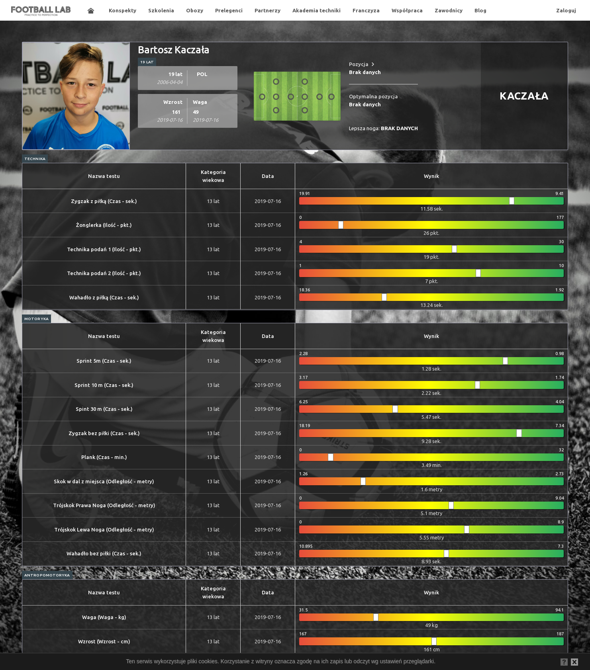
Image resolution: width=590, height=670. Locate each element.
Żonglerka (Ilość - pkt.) (104, 225)
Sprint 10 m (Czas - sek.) (103, 385)
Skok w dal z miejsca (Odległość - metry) (104, 481)
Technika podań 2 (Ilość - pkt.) (104, 273)
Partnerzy (267, 10)
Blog (480, 10)
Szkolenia (161, 10)
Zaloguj (566, 10)
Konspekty (122, 10)
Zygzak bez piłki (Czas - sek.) (104, 433)
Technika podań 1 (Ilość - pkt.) (104, 249)
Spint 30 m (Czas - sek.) (104, 409)
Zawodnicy (449, 10)
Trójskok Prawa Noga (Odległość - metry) (104, 505)
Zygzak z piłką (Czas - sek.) (104, 201)
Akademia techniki (316, 10)
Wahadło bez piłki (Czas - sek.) (104, 553)
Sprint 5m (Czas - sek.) (103, 360)
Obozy (194, 10)
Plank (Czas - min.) (104, 457)
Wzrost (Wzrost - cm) (104, 641)
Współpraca (407, 10)
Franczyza (366, 10)
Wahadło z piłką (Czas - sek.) (104, 297)
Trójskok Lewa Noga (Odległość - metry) (104, 529)
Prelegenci (229, 10)
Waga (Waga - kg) (104, 617)
